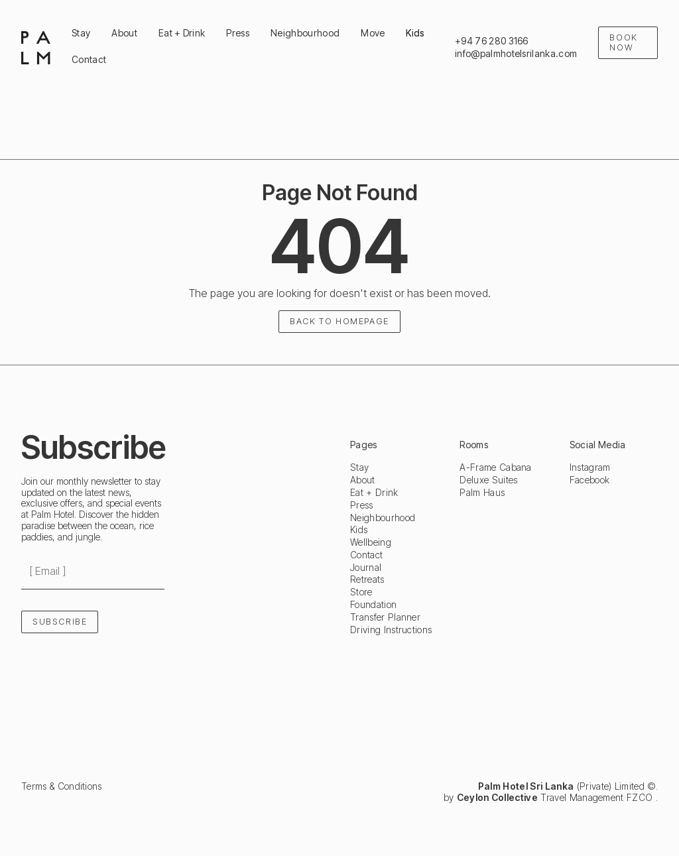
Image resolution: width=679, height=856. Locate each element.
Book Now (623, 42)
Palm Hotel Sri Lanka (526, 786)
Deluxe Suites (488, 480)
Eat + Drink (374, 492)
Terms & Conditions (61, 786)
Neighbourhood (382, 518)
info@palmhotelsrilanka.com (516, 53)
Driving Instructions (391, 630)
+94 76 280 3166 (491, 41)
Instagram (590, 467)
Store (361, 592)
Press (361, 505)
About (362, 480)
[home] (35, 47)
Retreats (367, 579)
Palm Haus (482, 492)
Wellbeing (370, 542)
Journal (365, 567)
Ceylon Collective (497, 797)
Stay (359, 467)
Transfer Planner (385, 617)
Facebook (590, 480)
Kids (358, 529)
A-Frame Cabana (495, 467)
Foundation (373, 604)
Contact (366, 555)
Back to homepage (339, 321)
